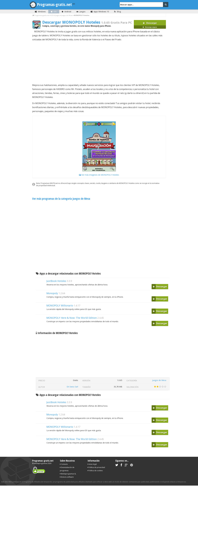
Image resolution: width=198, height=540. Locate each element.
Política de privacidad (96, 467)
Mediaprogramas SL (68, 474)
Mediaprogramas (40, 463)
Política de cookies (95, 470)
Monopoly (52, 293)
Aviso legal (92, 464)
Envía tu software (67, 477)
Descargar (150, 25)
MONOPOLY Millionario (59, 305)
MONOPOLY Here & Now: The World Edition (71, 317)
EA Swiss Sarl (72, 386)
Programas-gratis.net (57, 4)
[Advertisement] (99, 62)
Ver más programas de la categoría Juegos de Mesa (61, 198)
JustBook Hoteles (56, 281)
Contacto (64, 464)
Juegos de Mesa (159, 380)
